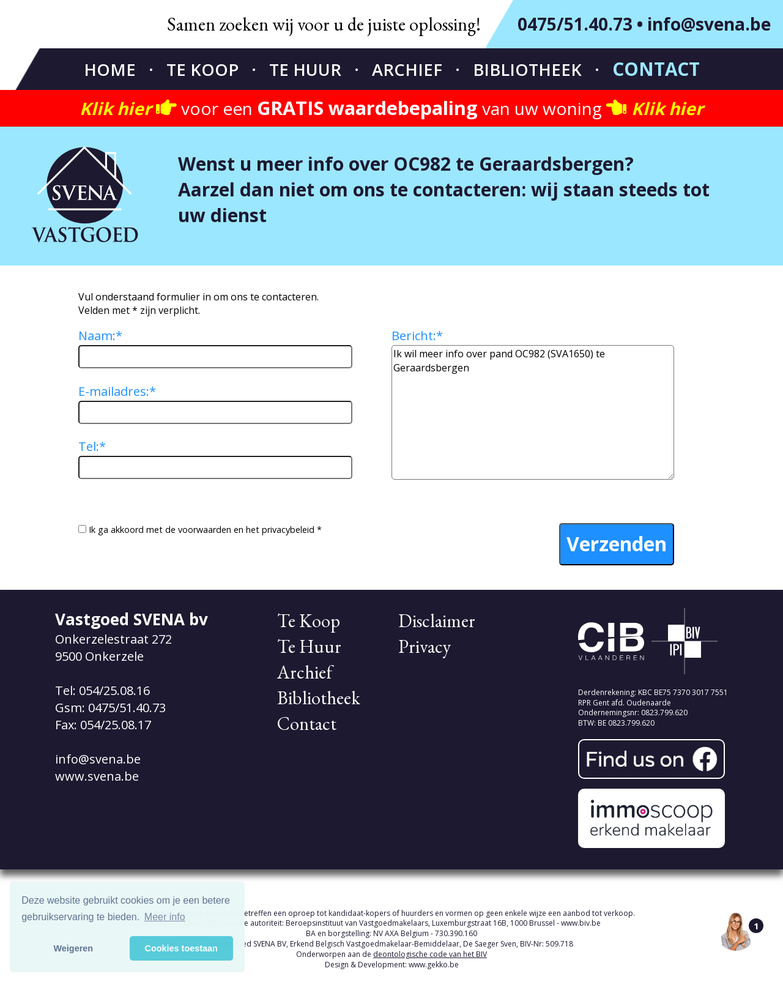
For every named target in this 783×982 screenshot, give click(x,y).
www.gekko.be (434, 964)
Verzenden (616, 543)
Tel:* (92, 446)
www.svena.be (97, 776)
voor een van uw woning (391, 108)
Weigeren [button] (74, 948)
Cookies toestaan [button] (181, 948)
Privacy (424, 646)
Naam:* (100, 335)
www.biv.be (581, 923)
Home (110, 69)
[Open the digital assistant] (735, 931)
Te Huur (305, 69)
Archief (407, 69)
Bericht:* (417, 335)
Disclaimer (436, 621)
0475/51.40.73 (575, 23)
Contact (656, 68)
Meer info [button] (164, 917)
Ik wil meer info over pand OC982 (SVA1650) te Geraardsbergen (533, 412)
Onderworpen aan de (391, 954)
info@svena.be (709, 23)
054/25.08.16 (114, 690)
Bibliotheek (527, 69)
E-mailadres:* (117, 391)
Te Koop (202, 69)
